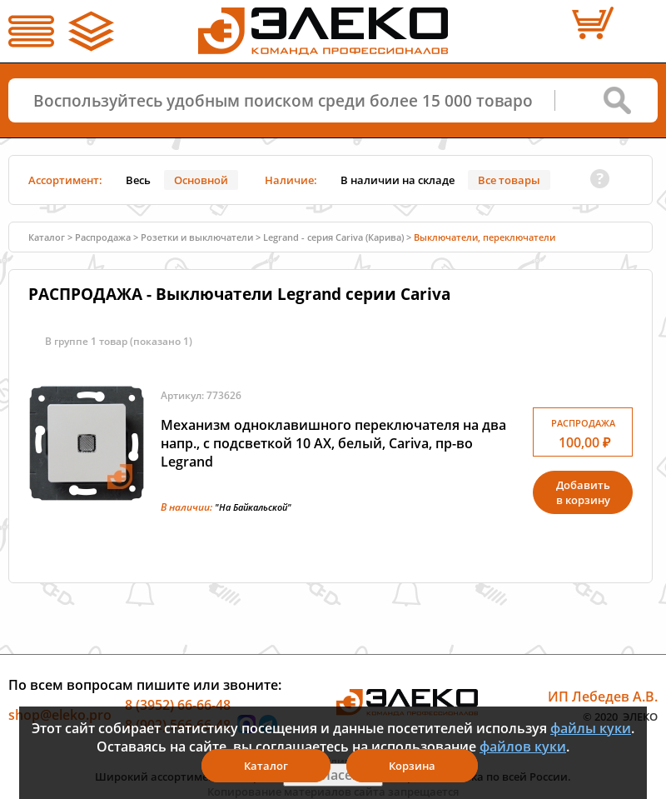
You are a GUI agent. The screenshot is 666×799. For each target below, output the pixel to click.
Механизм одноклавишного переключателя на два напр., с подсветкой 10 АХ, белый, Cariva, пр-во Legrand (333, 443)
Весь (138, 179)
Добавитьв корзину (583, 492)
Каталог (46, 237)
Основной (201, 179)
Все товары (509, 179)
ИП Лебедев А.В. (603, 696)
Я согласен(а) (333, 775)
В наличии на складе (397, 179)
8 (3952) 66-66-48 (178, 705)
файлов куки (523, 746)
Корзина (412, 765)
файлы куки (590, 728)
